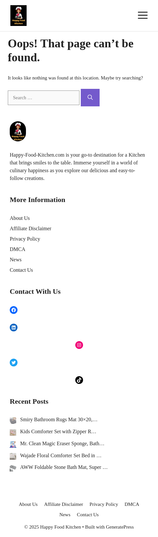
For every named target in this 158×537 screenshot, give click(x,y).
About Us (20, 218)
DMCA (17, 249)
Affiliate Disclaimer (30, 228)
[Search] (90, 97)
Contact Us (21, 270)
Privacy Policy (25, 239)
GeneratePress (120, 527)
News (15, 259)
